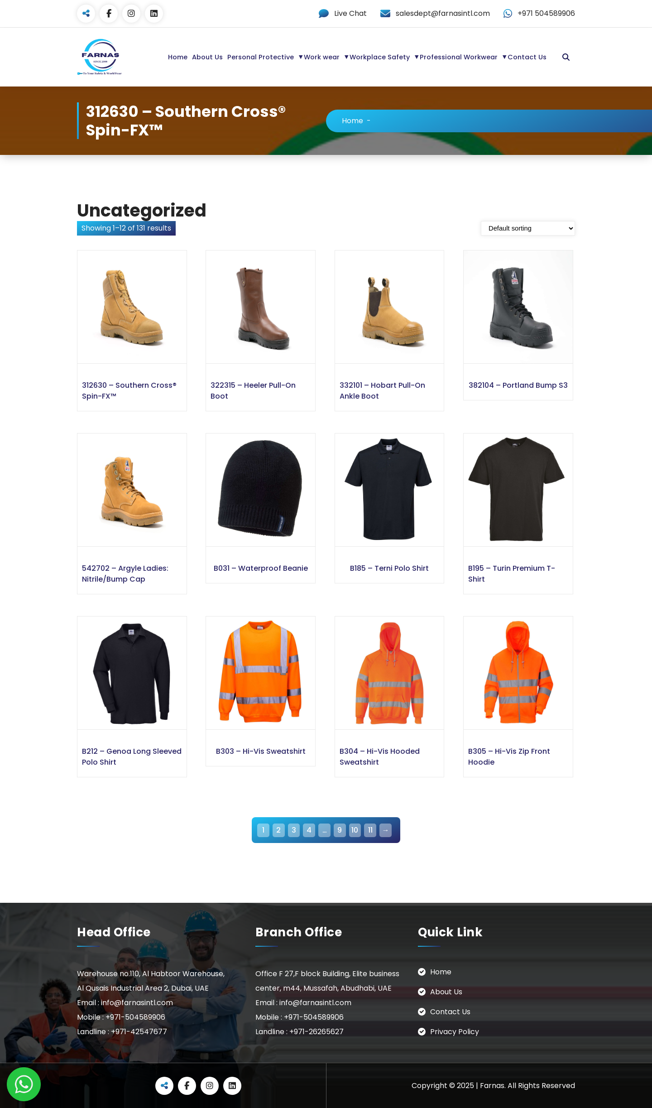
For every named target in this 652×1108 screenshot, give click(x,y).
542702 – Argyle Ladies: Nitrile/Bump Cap (125, 573)
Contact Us (527, 57)
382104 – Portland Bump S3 (518, 385)
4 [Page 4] (309, 829)
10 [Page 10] (354, 829)
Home (177, 57)
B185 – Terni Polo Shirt (389, 568)
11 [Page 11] (370, 829)
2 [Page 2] (278, 829)
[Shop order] (528, 228)
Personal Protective (260, 57)
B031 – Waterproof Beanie (261, 568)
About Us (207, 57)
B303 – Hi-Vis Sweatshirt (261, 751)
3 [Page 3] (294, 829)
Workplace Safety (380, 57)
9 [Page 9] (339, 829)
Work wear (322, 57)
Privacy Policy (454, 1031)
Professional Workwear (459, 57)
